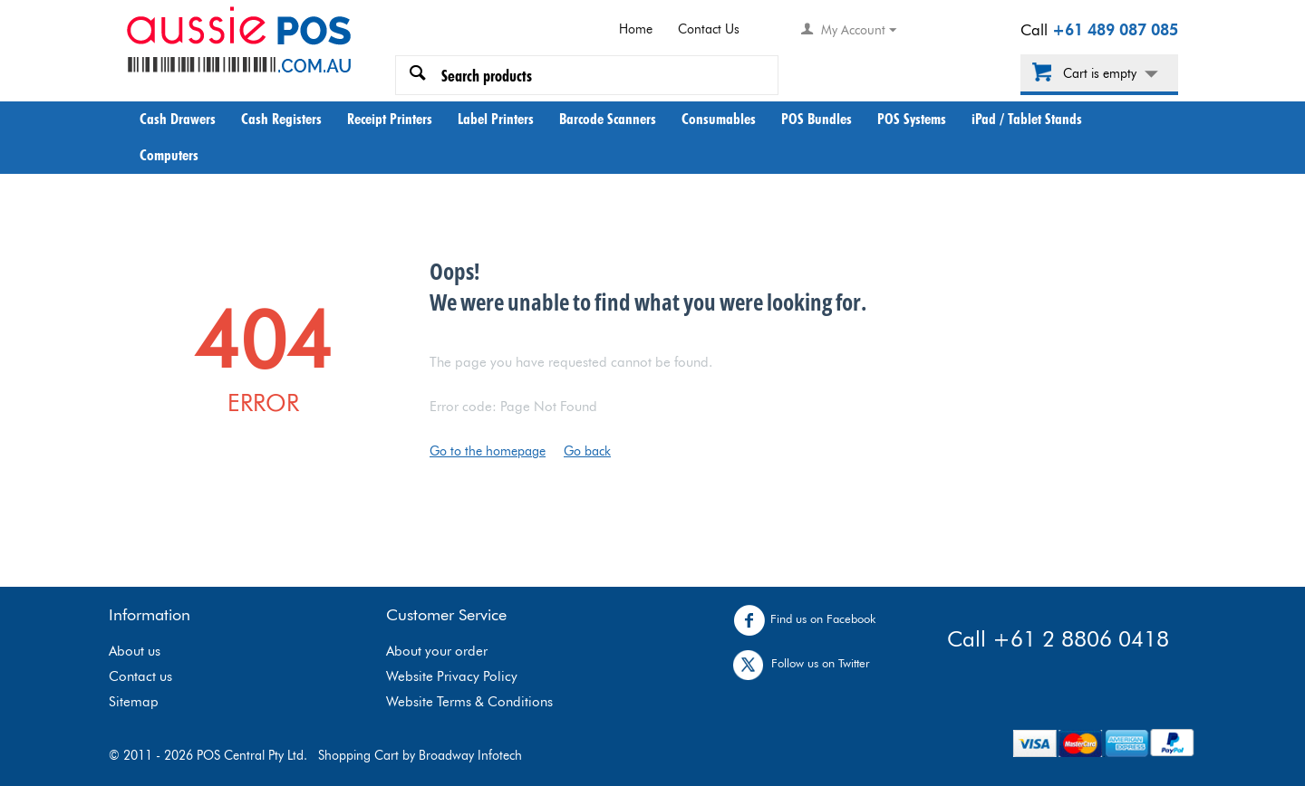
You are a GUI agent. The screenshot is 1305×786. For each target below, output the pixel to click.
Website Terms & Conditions (469, 702)
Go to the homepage (488, 451)
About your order (437, 651)
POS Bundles (816, 119)
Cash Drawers (178, 119)
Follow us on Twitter (806, 665)
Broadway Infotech (470, 755)
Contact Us (709, 29)
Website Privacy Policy (451, 676)
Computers (169, 155)
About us (134, 651)
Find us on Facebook (809, 621)
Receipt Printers (389, 119)
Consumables (719, 119)
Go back (587, 451)
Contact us (140, 676)
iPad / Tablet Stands (1027, 119)
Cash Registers (281, 119)
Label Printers (496, 119)
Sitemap (134, 702)
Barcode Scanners (607, 119)
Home (635, 29)
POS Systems (911, 119)
